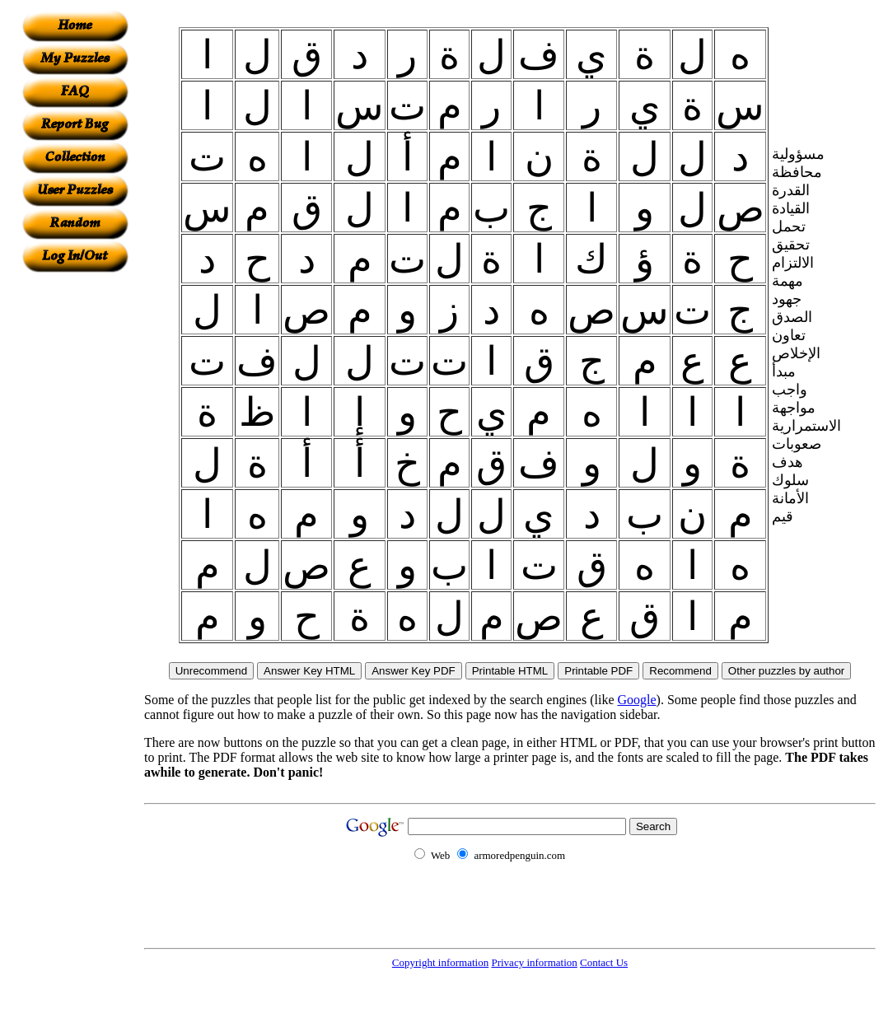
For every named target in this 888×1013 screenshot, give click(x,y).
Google (637, 700)
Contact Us (604, 962)
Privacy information (534, 962)
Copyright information (440, 962)
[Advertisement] (75, 520)
